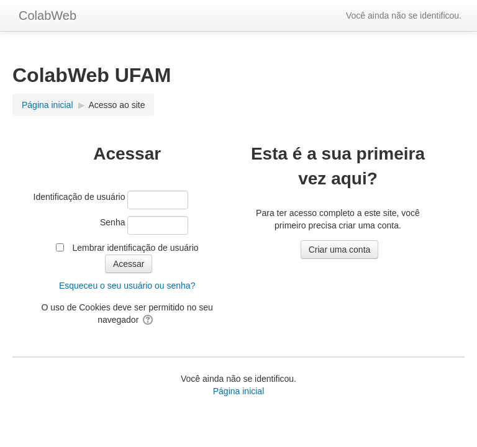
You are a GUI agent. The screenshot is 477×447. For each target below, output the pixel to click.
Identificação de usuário (79, 197)
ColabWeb (47, 15)
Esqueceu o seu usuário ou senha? (127, 286)
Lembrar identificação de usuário (135, 248)
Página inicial (239, 391)
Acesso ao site (116, 105)
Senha (112, 222)
